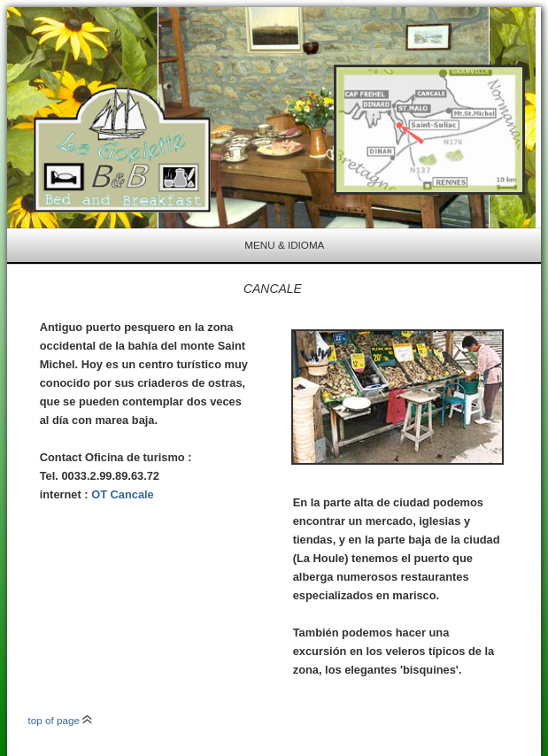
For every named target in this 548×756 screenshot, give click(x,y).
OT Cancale (122, 494)
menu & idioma (284, 245)
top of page (60, 720)
